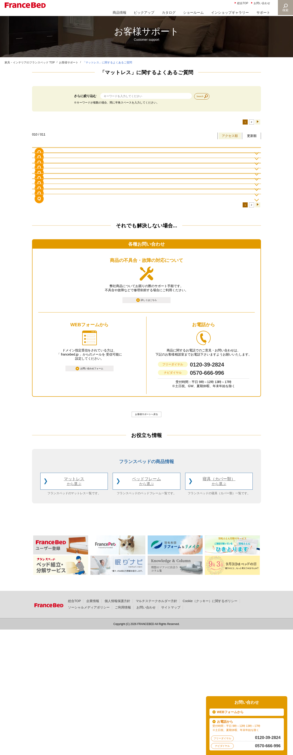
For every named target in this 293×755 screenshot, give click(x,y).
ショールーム (193, 12)
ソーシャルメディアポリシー (89, 732)
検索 (285, 10)
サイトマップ (170, 732)
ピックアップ (144, 12)
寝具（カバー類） (219, 607)
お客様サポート (68, 62)
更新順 (252, 138)
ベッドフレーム (146, 607)
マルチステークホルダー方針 (156, 726)
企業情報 (92, 726)
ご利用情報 (123, 732)
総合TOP (242, 3)
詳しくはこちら (149, 422)
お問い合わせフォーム (92, 492)
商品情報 (119, 12)
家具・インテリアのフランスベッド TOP (30, 62)
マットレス (74, 607)
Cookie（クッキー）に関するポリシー (210, 726)
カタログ (169, 12)
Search (203, 96)
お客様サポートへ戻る (146, 538)
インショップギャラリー (230, 12)
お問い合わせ (262, 3)
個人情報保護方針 (117, 726)
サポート (263, 12)
